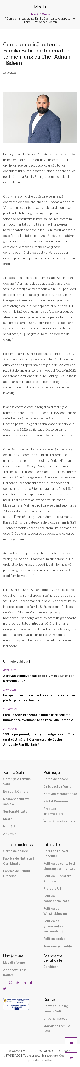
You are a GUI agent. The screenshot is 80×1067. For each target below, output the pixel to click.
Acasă (34, 14)
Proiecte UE (52, 888)
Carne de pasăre (55, 779)
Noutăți (9, 826)
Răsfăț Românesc (56, 801)
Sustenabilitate (15, 811)
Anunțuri (10, 834)
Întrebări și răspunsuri (59, 821)
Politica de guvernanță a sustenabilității (55, 926)
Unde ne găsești (55, 1018)
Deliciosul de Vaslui (57, 786)
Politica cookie (54, 938)
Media (46, 14)
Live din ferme (14, 962)
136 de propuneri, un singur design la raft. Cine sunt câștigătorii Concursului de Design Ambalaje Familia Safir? (38, 739)
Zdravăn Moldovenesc (60, 794)
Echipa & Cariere (16, 791)
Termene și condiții (57, 946)
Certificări (50, 966)
